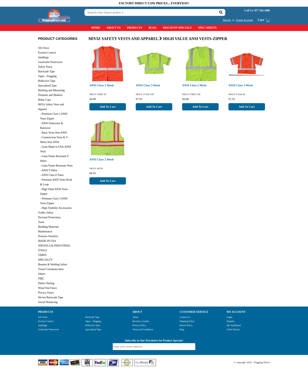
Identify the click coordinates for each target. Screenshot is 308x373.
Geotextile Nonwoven (48, 329)
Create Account (244, 20)
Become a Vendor (140, 321)
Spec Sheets (207, 27)
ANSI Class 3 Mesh (148, 85)
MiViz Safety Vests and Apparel (125, 38)
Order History (233, 329)
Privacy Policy (139, 325)
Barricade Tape (92, 317)
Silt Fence (43, 317)
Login (229, 317)
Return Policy (186, 325)
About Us (114, 27)
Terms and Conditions (142, 329)
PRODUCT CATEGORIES (57, 39)
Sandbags (42, 325)
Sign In (227, 20)
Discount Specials (177, 27)
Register (231, 321)
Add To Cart (108, 106)
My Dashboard (234, 325)
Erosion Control (45, 321)
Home (95, 27)
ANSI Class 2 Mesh (101, 85)
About (135, 317)
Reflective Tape (92, 325)
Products (134, 27)
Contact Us (185, 317)
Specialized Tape (93, 329)
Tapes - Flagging (93, 321)
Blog (153, 27)
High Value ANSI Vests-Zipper (195, 38)
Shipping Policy (187, 321)
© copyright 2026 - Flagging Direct (252, 362)
